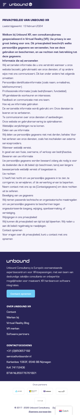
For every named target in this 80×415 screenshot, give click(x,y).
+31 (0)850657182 (18, 351)
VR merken (13, 328)
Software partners (18, 334)
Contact (11, 312)
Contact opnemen (20, 293)
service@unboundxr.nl (19, 356)
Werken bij (13, 317)
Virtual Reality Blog (18, 323)
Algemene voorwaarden (40, 411)
